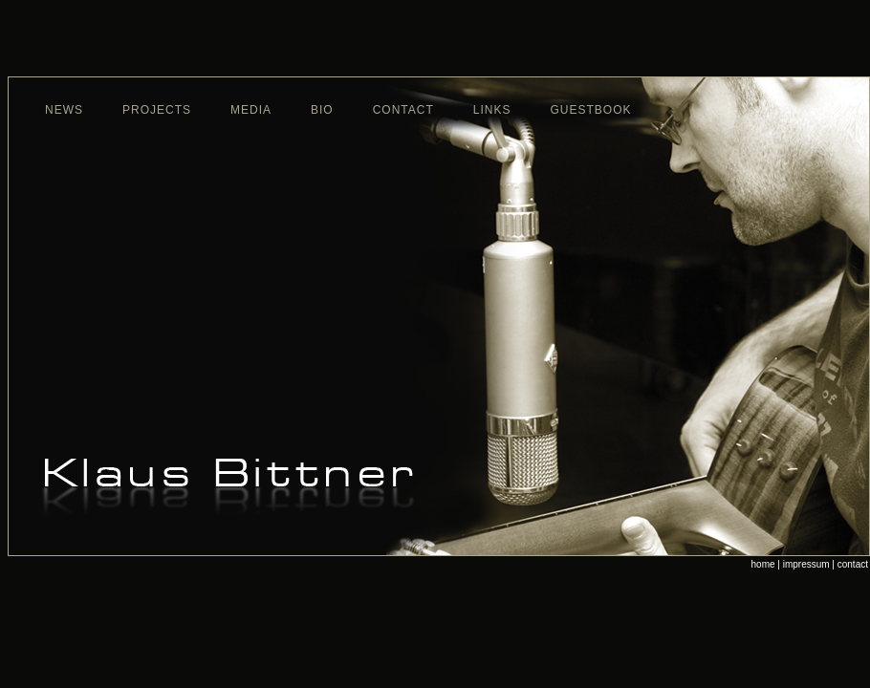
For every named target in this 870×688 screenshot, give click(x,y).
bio (322, 110)
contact (403, 110)
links (492, 110)
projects (156, 110)
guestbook (591, 110)
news (64, 110)
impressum (806, 564)
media (251, 110)
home (763, 564)
